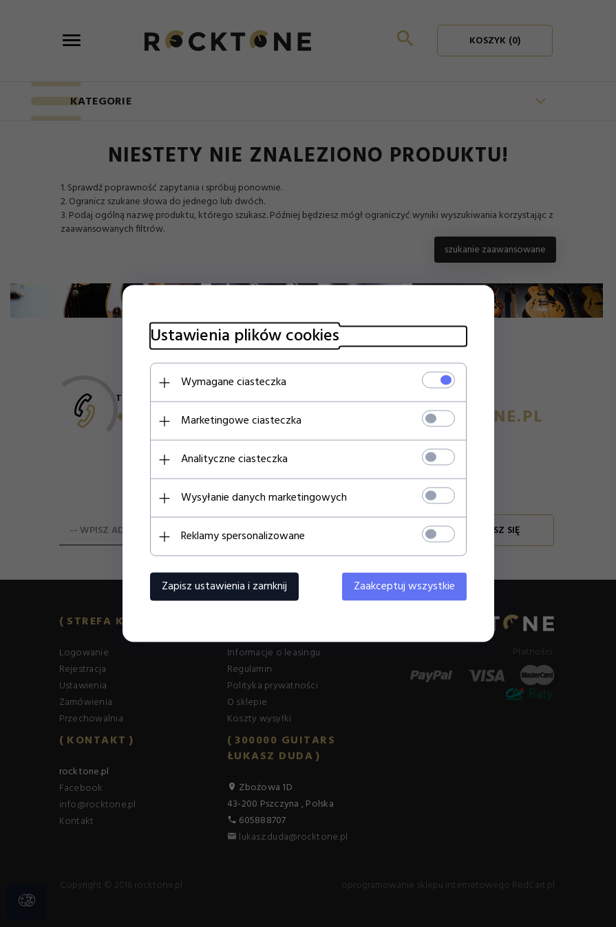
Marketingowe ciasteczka (241, 421)
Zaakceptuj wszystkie (404, 587)
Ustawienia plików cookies (244, 337)
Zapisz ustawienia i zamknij (224, 587)
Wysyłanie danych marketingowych (264, 498)
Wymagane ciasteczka (233, 382)
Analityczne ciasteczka (234, 459)
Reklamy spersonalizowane (243, 536)
